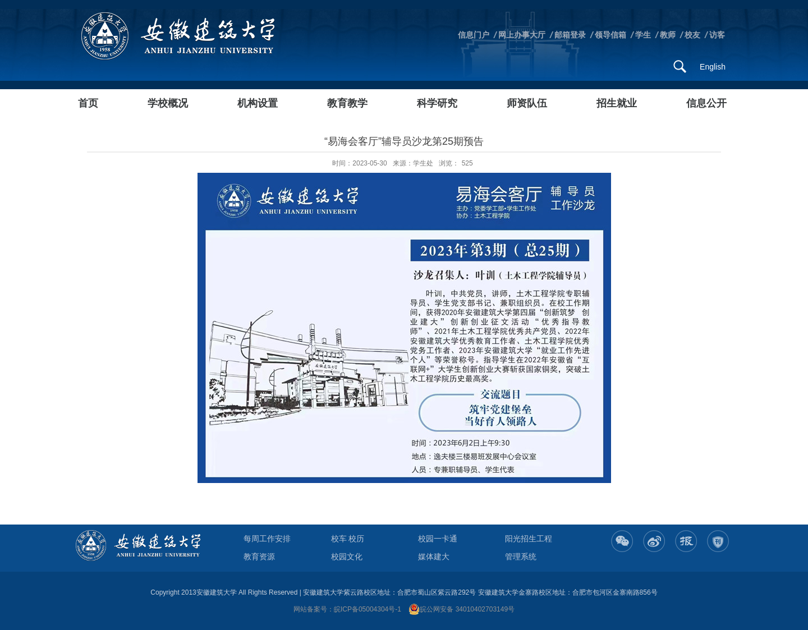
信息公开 (706, 103)
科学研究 (437, 103)
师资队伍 (527, 103)
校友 (692, 34)
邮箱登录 (570, 34)
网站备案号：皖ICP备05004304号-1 (347, 609)
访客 (717, 34)
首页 (88, 103)
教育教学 (347, 103)
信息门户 (473, 34)
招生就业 (616, 103)
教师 (668, 34)
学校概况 (168, 103)
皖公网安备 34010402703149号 (461, 609)
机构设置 (257, 103)
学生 (643, 34)
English (713, 66)
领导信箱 (610, 34)
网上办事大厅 (521, 34)
